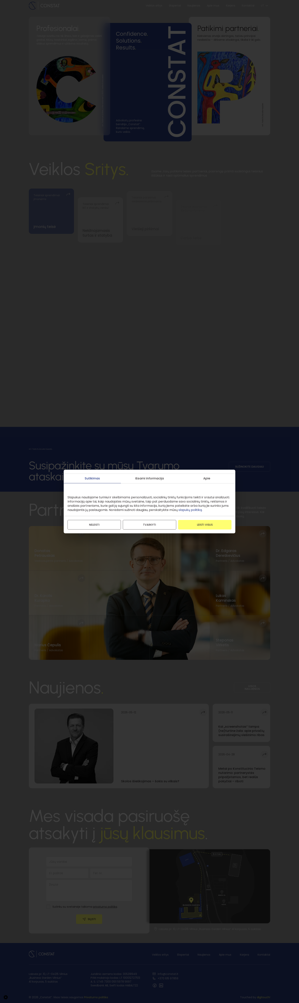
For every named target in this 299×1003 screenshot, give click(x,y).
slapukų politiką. (190, 510)
